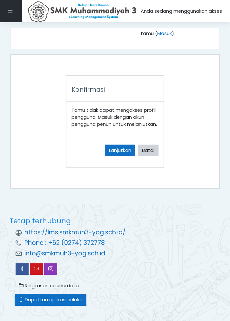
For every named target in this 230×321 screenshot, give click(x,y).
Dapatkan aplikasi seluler (50, 299)
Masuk (164, 33)
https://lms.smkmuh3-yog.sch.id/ (74, 232)
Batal (148, 150)
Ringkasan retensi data (49, 285)
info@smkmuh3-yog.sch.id (64, 253)
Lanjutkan (120, 150)
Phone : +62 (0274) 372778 (64, 243)
